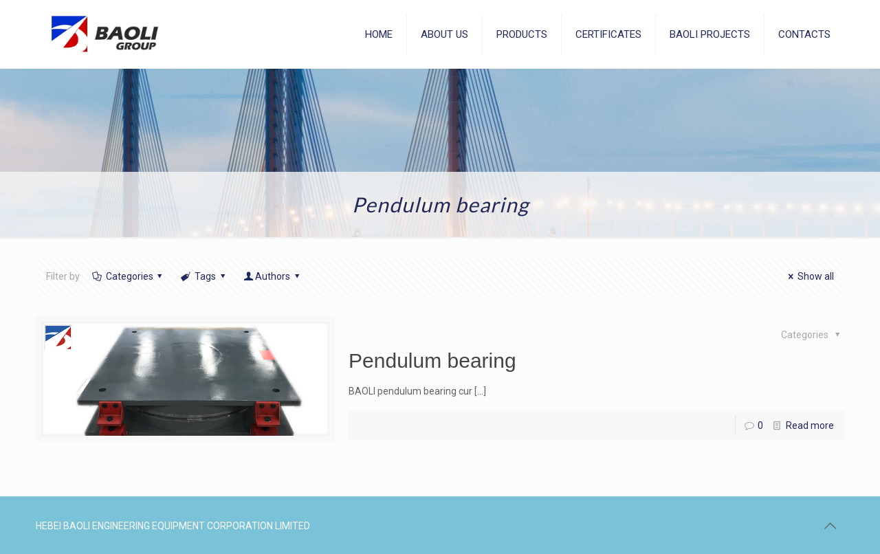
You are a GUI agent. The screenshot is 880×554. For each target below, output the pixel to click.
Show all (809, 276)
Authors (272, 276)
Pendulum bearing (432, 360)
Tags (204, 276)
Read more (810, 425)
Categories (128, 276)
